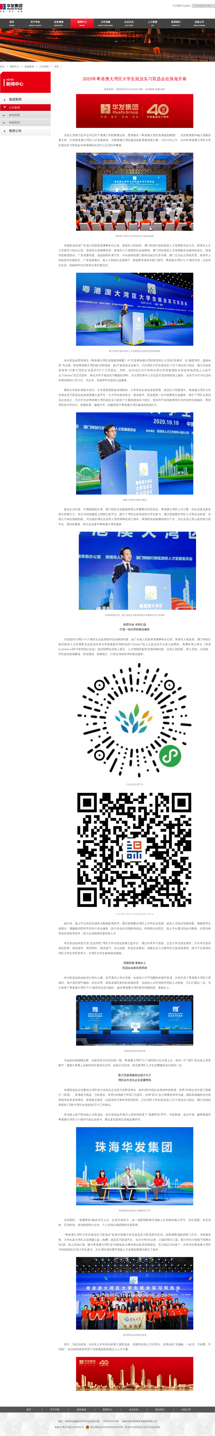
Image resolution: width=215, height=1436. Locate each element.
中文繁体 (177, 5)
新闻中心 (14, 66)
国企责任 (160, 1409)
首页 (2, 66)
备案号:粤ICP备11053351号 (69, 1427)
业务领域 (81, 1409)
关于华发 (55, 1409)
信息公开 (186, 1409)
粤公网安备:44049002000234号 (104, 1427)
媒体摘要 (14, 115)
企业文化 (133, 1409)
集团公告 (15, 130)
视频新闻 (14, 122)
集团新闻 (29, 66)
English (186, 5)
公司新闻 (44, 66)
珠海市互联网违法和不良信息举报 (142, 1427)
